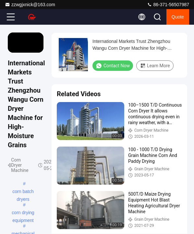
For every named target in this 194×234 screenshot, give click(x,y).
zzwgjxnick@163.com (30, 4)
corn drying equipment (23, 213)
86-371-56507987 (168, 4)
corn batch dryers (22, 192)
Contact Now (113, 66)
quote (178, 17)
